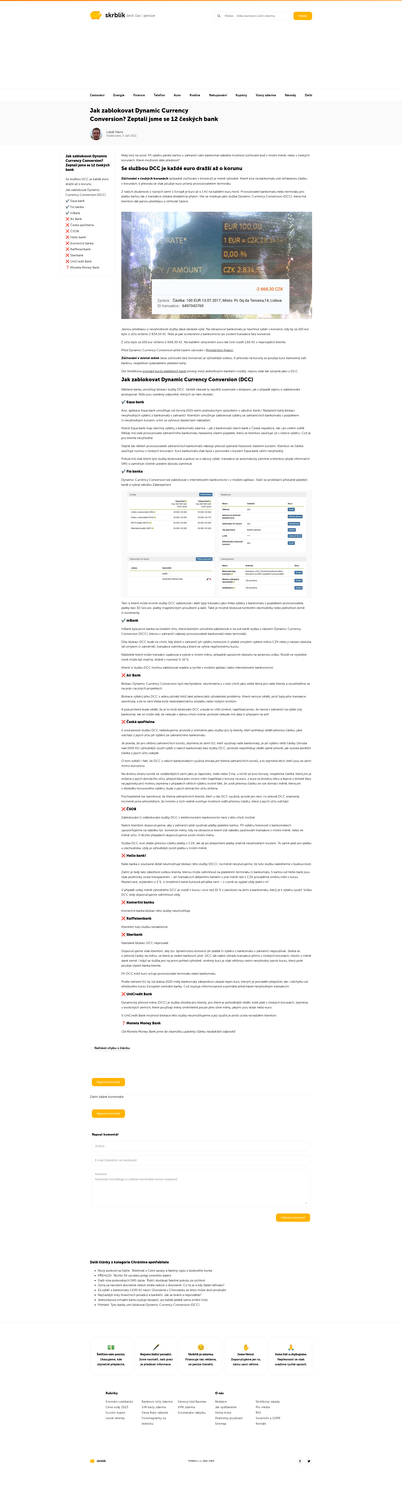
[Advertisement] (201, 59)
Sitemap (220, 1423)
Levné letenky (115, 1418)
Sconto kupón (115, 1412)
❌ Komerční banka (79, 243)
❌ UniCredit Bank (79, 261)
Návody (290, 95)
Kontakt (261, 1423)
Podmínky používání (229, 1418)
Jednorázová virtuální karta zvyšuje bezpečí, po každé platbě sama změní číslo (153, 1300)
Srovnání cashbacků (119, 1401)
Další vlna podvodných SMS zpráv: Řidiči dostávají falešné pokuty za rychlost (151, 1280)
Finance (139, 95)
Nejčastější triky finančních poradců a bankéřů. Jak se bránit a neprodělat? (150, 1295)
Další (308, 95)
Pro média (263, 1407)
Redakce (221, 1401)
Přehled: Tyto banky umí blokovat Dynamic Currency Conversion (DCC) (149, 1305)
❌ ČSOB (72, 231)
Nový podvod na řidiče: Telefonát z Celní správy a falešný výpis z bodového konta (155, 1270)
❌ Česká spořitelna (80, 225)
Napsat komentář (108, 1082)
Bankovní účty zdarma (157, 1401)
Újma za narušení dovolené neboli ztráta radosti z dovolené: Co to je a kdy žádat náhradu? (161, 1285)
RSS (258, 1412)
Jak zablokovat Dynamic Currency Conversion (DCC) (86, 192)
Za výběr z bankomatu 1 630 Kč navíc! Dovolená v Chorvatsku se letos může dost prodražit (162, 1290)
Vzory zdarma (266, 95)
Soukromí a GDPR (268, 1418)
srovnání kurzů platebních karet (164, 371)
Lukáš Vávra (114, 132)
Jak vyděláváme (226, 1407)
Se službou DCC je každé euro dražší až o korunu (87, 181)
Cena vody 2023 (117, 1407)
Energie (118, 95)
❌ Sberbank (74, 255)
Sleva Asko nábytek (155, 1412)
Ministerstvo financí (219, 350)
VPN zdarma (186, 1407)
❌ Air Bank (74, 219)
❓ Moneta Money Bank (82, 267)
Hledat (302, 15)
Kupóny (241, 95)
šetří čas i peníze (140, 16)
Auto (177, 95)
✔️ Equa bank (75, 201)
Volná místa (223, 1412)
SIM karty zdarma (154, 1407)
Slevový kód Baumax (192, 1401)
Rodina (195, 95)
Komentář (101, 1174)
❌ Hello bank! (76, 237)
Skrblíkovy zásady (268, 1401)
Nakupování (218, 95)
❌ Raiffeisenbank (78, 249)
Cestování (97, 95)
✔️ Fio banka (75, 207)
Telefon (159, 95)
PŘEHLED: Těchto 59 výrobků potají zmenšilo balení (134, 1275)
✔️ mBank (73, 213)
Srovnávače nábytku (192, 1412)
